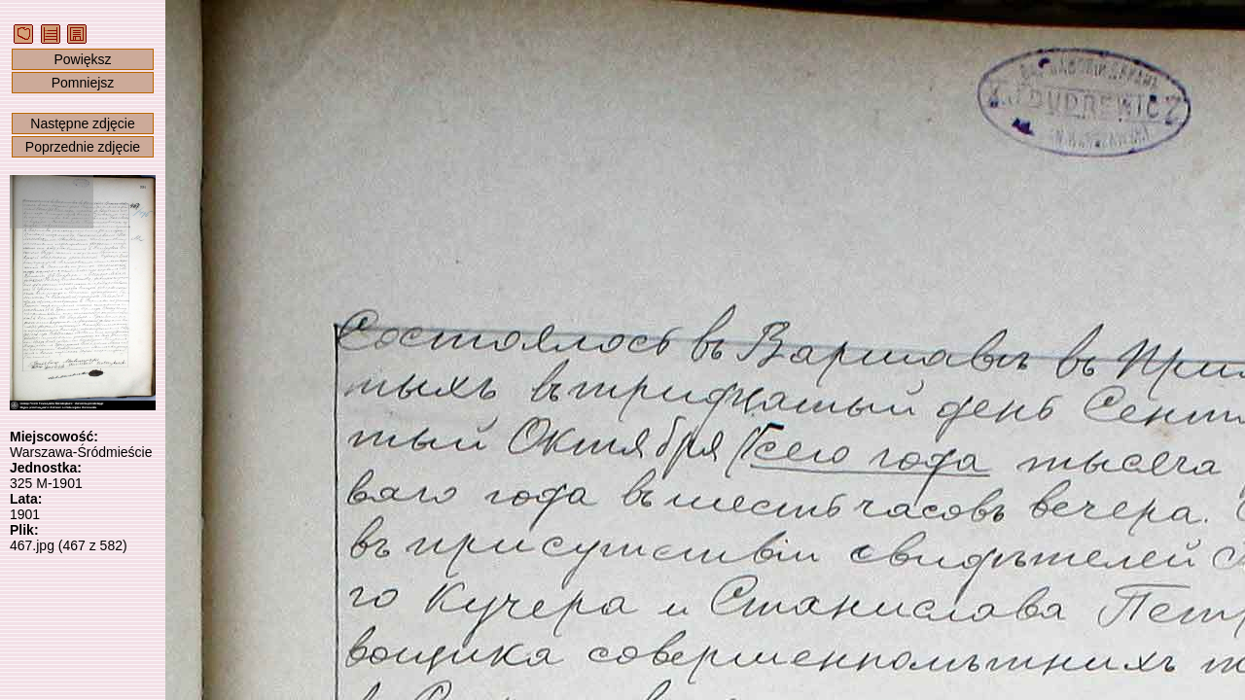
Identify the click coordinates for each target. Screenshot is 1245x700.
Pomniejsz (83, 82)
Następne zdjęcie (82, 123)
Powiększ (82, 59)
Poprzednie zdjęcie (82, 147)
